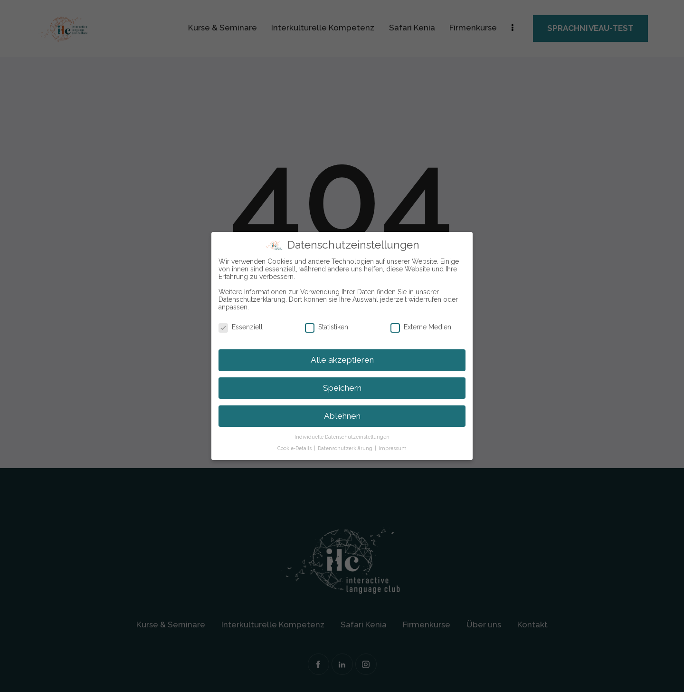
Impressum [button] (393, 448)
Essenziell (244, 327)
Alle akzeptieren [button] (342, 359)
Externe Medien (424, 327)
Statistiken (330, 327)
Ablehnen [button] (342, 415)
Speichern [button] (342, 387)
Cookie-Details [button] (295, 448)
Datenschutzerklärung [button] (346, 448)
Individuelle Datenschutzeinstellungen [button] (342, 436)
